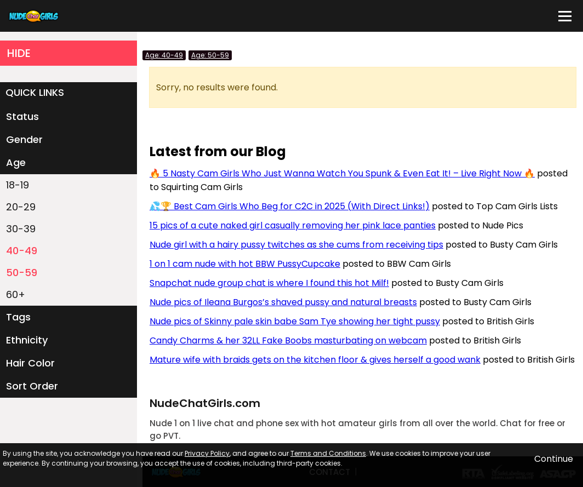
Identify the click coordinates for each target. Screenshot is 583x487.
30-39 (21, 229)
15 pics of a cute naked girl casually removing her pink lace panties (293, 225)
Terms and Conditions (328, 453)
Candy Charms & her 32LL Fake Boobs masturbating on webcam (288, 340)
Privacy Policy (207, 453)
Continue (553, 458)
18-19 (17, 185)
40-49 (21, 250)
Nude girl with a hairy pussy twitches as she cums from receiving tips (296, 244)
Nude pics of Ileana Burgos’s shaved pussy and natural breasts (283, 302)
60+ (15, 294)
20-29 (21, 207)
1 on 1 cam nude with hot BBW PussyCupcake (245, 263)
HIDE (19, 53)
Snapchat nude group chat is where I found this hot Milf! (269, 283)
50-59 (21, 272)
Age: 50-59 (210, 55)
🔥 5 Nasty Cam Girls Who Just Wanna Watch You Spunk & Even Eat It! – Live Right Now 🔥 (342, 173)
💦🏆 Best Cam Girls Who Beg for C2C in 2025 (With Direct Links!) (290, 206)
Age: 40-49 (164, 55)
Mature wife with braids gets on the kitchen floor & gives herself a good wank (315, 359)
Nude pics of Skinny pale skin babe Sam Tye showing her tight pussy (295, 321)
